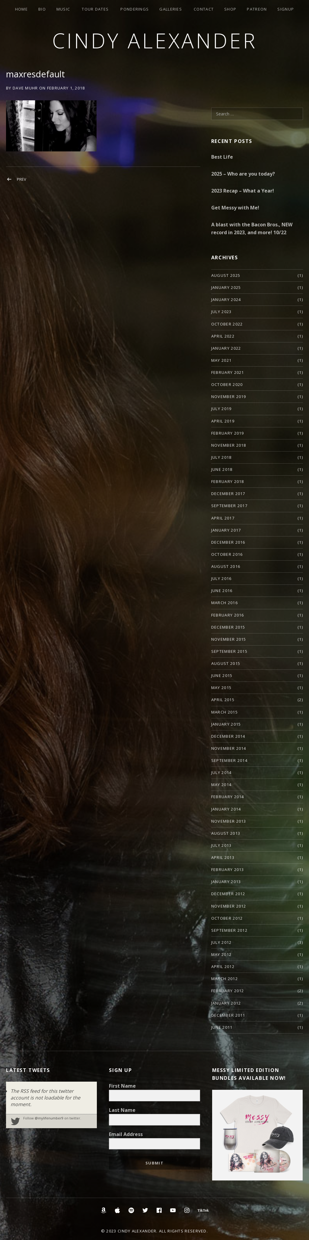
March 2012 (224, 978)
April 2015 (222, 699)
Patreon (257, 9)
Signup (285, 9)
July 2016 (221, 578)
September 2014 (229, 760)
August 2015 (225, 663)
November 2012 (228, 906)
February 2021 (227, 372)
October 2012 (227, 918)
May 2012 (221, 954)
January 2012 (226, 1003)
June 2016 (222, 590)
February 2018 (227, 481)
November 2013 (228, 821)
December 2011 (228, 1015)
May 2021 (221, 360)
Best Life (222, 157)
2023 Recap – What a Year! (242, 190)
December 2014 (228, 736)
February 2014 (227, 796)
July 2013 (221, 845)
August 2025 (225, 275)
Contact (204, 9)
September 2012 (229, 930)
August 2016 (225, 566)
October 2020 (227, 384)
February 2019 (227, 433)
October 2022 (227, 324)
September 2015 (229, 651)
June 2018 (222, 469)
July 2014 (221, 772)
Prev (21, 179)
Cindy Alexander (154, 40)
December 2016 (228, 542)
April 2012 (222, 966)
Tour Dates (95, 9)
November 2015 (228, 639)
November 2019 (228, 396)
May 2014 (221, 784)
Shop (230, 9)
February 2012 (227, 990)
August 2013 (225, 833)
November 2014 (228, 748)
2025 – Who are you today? (243, 173)
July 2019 (221, 408)
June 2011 (222, 1027)
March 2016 (224, 602)
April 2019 (222, 421)
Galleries (170, 9)
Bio (42, 9)
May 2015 (221, 687)
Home (21, 9)
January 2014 (226, 809)
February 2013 (227, 869)
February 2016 (227, 615)
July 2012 (221, 942)
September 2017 (229, 505)
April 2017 (222, 518)
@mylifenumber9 (49, 1118)
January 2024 (226, 299)
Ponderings (134, 9)
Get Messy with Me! (235, 207)
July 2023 (221, 311)
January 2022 (226, 348)
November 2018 (228, 445)
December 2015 (228, 627)
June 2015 (222, 675)
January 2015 (226, 724)
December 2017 (228, 493)
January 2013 (226, 881)
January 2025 (226, 287)
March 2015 (224, 712)
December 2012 (228, 893)
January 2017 (226, 530)
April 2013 (222, 857)
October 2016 (227, 554)
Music (63, 9)
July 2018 (221, 457)
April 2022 (222, 336)
